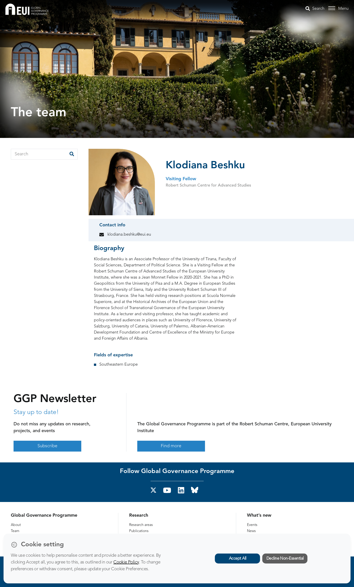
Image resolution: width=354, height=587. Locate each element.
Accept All (237, 558)
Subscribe (47, 446)
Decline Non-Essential (285, 558)
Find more (171, 446)
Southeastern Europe (118, 364)
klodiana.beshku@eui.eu (129, 234)
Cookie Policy (126, 562)
